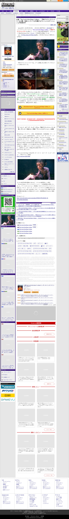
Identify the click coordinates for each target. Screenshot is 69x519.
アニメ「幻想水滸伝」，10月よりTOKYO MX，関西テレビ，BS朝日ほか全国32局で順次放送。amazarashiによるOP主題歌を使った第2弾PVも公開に (63, 94)
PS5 (48, 28)
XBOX (10, 11)
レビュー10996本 (5, 8)
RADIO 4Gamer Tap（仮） (9, 137)
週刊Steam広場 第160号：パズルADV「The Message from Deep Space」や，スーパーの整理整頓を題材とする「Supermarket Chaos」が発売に (45, 379)
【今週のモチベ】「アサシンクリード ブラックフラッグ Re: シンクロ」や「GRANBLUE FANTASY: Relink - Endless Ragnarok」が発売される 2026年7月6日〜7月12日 (26, 359)
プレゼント (5, 178)
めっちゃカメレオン (62, 142)
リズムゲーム (59, 503)
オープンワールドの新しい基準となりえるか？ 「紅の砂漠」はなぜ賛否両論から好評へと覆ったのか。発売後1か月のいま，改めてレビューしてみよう (8, 303)
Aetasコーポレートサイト (7, 379)
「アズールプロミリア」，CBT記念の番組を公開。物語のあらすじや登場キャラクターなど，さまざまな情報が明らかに (63, 100)
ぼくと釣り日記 (62, 134)
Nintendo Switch (6, 193)
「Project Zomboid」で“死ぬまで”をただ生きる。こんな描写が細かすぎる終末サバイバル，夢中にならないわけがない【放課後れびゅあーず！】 (26, 379)
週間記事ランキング (6, 175)
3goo (4, 61)
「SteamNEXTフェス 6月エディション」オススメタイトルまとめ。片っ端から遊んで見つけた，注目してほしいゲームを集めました (8, 271)
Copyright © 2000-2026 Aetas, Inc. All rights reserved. (34, 517)
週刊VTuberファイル (8, 123)
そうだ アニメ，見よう (9, 139)
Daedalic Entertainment (7, 64)
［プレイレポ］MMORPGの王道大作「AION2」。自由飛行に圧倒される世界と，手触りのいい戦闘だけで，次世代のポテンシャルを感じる (63, 106)
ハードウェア (42, 11)
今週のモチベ (7, 116)
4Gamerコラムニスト (8, 152)
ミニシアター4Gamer (8, 157)
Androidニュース (33, 497)
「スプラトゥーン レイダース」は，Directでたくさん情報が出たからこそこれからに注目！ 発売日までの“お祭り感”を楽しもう (8, 240)
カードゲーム (59, 500)
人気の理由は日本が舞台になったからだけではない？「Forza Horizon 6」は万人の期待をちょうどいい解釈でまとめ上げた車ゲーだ (26, 404)
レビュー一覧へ (49, 429)
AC (47, 11)
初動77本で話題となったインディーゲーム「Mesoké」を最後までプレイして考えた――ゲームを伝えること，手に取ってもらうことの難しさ (8, 288)
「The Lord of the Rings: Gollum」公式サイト (37, 113)
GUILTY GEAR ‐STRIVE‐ (63, 119)
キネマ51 (6, 167)
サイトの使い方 (15, 0)
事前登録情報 (32, 499)
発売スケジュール (20, 487)
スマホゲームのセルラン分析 (9, 129)
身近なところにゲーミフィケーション (9, 164)
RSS (1, 0)
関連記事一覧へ (53, 203)
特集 (4, 83)
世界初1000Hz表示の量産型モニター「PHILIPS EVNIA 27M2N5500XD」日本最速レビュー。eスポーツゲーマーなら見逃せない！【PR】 (45, 424)
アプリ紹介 (32, 501)
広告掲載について (6, 377)
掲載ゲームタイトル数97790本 (8, 7)
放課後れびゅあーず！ (8, 169)
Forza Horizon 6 (61, 130)
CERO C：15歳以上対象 (23, 245)
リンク (32, 33)
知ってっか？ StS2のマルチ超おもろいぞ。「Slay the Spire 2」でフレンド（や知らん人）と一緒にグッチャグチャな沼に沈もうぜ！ (8, 319)
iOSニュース (32, 496)
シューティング (59, 501)
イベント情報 (59, 497)
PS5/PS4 (16, 11)
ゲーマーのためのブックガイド (9, 142)
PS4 (50, 28)
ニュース (5, 82)
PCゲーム (5, 187)
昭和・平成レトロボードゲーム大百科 (9, 150)
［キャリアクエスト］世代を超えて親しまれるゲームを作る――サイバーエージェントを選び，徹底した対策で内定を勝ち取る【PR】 (8, 366)
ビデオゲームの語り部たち (9, 154)
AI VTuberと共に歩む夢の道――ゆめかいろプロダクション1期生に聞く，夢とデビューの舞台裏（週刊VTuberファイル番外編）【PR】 (8, 351)
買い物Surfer (7, 159)
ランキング (66, 0)
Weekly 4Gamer (7, 114)
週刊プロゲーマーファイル (9, 118)
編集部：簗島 (53, 24)
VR (36, 11)
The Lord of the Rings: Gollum (8, 57)
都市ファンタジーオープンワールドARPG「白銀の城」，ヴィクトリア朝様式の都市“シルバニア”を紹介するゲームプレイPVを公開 (63, 88)
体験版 (4, 484)
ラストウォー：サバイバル (63, 123)
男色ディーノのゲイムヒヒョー (9, 126)
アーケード (57, 495)
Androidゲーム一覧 (33, 506)
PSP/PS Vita (57, 480)
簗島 (45, 253)
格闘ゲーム (58, 499)
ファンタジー (49, 245)
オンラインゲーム (6, 481)
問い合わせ (21, 0)
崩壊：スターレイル (62, 127)
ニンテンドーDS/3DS (19, 495)
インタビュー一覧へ (49, 475)
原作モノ (30, 248)
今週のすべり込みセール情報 (9, 132)
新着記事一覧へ (49, 334)
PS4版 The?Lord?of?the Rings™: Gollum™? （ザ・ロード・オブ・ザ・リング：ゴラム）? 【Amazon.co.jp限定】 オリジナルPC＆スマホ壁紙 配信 (37, 295)
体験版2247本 (11, 8)
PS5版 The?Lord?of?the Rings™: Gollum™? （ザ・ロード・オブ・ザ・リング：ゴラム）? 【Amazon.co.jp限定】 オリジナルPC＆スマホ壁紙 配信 (37, 303)
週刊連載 (5, 487)
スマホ (26, 11)
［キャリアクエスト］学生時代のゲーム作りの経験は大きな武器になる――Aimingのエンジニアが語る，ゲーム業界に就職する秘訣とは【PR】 (8, 336)
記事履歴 (60, 0)
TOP (3, 11)
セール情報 (32, 500)
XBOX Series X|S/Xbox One (7, 189)
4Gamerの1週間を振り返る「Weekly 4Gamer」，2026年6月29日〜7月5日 (44, 358)
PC (6, 11)
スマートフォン (32, 495)
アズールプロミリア (62, 145)
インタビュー (5, 485)
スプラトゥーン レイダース (63, 138)
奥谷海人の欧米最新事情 (9, 111)
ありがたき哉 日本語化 (9, 161)
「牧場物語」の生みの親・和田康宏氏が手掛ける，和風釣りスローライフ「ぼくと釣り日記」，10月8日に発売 (63, 77)
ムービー (5, 86)
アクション (41, 243)
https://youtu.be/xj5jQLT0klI (23, 156)
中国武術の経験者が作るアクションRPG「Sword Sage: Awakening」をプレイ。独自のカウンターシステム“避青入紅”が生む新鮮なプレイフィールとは (26, 424)
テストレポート (46, 497)
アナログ (52, 11)
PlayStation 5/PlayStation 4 (7, 191)
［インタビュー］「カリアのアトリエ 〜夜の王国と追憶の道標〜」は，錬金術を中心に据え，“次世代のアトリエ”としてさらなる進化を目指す (46, 470)
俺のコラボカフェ (8, 147)
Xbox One (33, 35)
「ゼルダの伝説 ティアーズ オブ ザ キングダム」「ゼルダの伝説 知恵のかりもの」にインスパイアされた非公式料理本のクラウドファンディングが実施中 (63, 65)
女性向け (31, 11)
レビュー (5, 85)
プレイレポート (33, 482)
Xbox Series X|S (27, 35)
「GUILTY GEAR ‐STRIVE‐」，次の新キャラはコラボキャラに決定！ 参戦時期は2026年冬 (63, 54)
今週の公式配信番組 (8, 121)
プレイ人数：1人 (22, 248)
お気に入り (55, 0)
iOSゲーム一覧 (33, 504)
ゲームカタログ (59, 506)
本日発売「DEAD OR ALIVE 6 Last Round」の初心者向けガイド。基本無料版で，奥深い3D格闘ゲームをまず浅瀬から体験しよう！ (8, 255)
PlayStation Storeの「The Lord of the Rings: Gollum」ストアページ (37, 107)
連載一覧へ (13, 171)
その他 (57, 504)
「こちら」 (41, 512)
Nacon (4, 63)
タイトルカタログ (20, 488)
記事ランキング (6, 489)
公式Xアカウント (7, 0)
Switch (21, 11)
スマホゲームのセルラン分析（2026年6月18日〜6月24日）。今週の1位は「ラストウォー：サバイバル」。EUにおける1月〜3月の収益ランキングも (63, 82)
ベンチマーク (46, 503)
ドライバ (5, 183)
